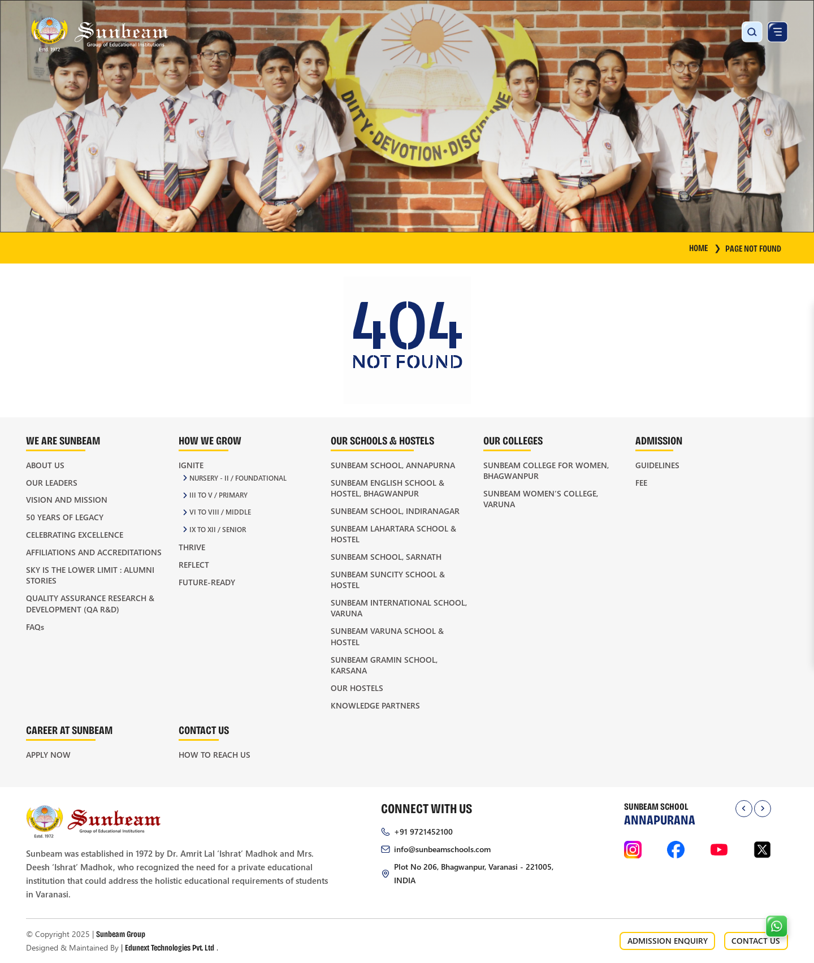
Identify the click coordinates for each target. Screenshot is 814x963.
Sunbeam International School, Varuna (399, 608)
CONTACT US (755, 940)
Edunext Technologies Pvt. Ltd (169, 947)
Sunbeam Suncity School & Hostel (388, 579)
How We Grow (210, 440)
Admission (658, 440)
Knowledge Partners (375, 705)
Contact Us (204, 730)
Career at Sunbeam (69, 730)
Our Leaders (51, 482)
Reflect (194, 564)
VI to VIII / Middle (220, 512)
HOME (705, 247)
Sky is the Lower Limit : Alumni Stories (90, 575)
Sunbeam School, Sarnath (386, 556)
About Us (45, 465)
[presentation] (743, 808)
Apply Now (48, 754)
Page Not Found (753, 247)
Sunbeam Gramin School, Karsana (384, 665)
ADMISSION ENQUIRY (667, 940)
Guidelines (657, 465)
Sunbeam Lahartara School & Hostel (393, 534)
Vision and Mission (66, 499)
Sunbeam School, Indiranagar (395, 511)
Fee (641, 482)
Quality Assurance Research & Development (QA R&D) (90, 603)
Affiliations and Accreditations (94, 552)
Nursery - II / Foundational (238, 478)
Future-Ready (207, 582)
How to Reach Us (214, 754)
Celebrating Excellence (74, 534)
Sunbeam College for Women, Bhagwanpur (546, 470)
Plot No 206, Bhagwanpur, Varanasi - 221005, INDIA (473, 873)
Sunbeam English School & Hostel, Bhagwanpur (387, 488)
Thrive (192, 547)
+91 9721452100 (423, 831)
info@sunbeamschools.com (442, 849)
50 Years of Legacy (64, 517)
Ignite (191, 465)
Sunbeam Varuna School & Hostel (387, 636)
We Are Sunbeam (63, 440)
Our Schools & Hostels (382, 440)
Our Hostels (357, 688)
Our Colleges (513, 440)
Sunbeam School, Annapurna (393, 465)
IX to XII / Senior (217, 529)
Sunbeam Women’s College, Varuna (540, 498)
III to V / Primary (218, 495)
